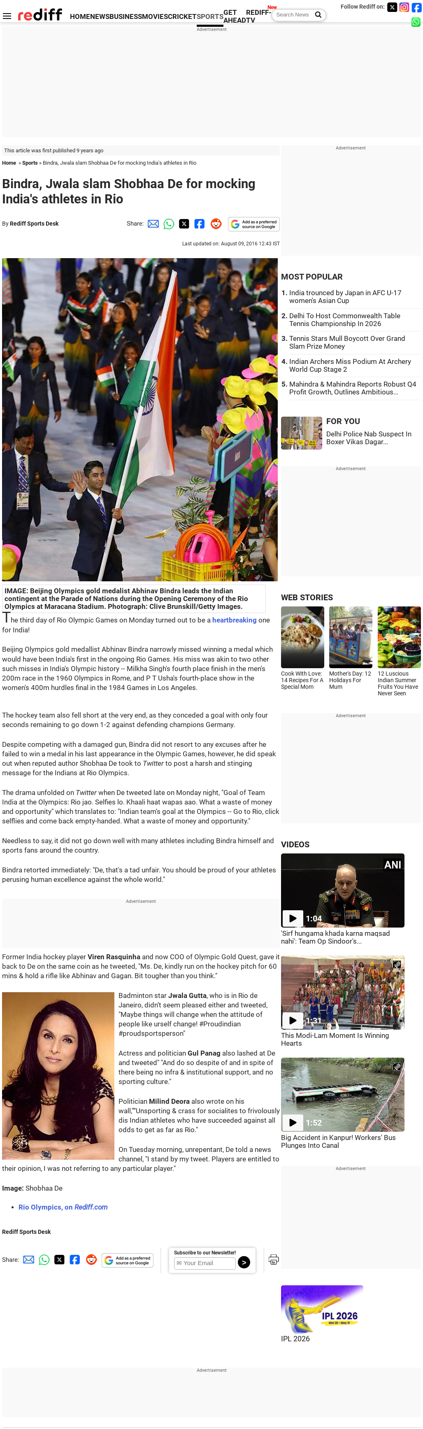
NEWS (99, 17)
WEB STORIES (307, 597)
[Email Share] (152, 223)
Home (9, 163)
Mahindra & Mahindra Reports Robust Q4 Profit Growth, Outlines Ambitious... (352, 388)
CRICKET (182, 17)
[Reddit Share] (214, 223)
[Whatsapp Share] (167, 223)
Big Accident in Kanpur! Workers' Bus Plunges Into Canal (338, 1141)
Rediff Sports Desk (34, 223)
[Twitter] (392, 7)
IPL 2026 (295, 1339)
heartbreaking (234, 620)
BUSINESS (125, 17)
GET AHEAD (234, 16)
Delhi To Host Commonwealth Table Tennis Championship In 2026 (344, 320)
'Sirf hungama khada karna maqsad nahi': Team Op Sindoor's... (335, 937)
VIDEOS (295, 844)
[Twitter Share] (183, 223)
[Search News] (315, 15)
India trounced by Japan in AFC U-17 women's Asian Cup (345, 297)
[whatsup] (417, 21)
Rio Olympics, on (63, 1207)
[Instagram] (404, 7)
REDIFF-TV (259, 16)
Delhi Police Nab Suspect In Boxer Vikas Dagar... (368, 438)
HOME (80, 17)
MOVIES (155, 17)
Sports (30, 163)
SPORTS (210, 17)
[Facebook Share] (199, 223)
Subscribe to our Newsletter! (205, 1253)
